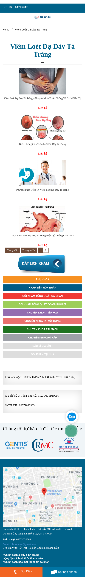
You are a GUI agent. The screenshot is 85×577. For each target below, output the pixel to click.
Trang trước (29, 250)
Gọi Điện (26, 571)
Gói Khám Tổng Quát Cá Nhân (42, 296)
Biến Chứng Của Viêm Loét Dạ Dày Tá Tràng (42, 144)
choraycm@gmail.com (20, 544)
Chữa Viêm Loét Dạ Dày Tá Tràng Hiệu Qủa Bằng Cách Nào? (42, 235)
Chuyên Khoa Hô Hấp (42, 337)
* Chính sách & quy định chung (21, 554)
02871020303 (21, 7)
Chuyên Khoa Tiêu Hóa (42, 312)
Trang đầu (12, 250)
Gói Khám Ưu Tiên (42, 362)
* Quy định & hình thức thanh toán (23, 558)
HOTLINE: (9, 7)
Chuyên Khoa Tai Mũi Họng (42, 321)
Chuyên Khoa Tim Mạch (42, 329)
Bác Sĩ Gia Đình (42, 345)
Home (6, 29)
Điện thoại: (9, 539)
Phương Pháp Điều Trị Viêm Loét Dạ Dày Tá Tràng (42, 190)
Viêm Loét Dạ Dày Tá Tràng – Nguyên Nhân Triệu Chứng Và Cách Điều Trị (42, 98)
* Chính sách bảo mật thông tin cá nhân (26, 562)
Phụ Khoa (42, 279)
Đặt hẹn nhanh (64, 571)
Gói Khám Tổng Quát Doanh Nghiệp (43, 304)
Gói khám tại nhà (42, 354)
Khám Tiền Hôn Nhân (42, 287)
